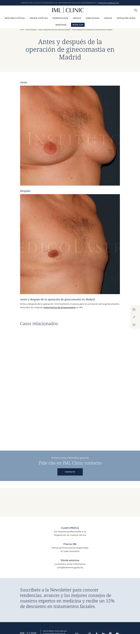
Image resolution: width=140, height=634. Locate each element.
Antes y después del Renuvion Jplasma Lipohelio (54, 30)
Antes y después (31, 30)
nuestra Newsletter (108, 3)
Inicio (22, 30)
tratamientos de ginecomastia (59, 307)
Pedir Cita (77, 25)
